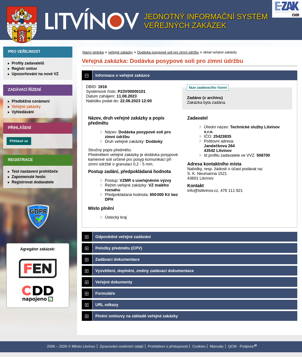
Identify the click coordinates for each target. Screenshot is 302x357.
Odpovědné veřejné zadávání (123, 236)
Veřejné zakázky (26, 106)
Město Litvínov (75, 21)
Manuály (217, 346)
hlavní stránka (93, 52)
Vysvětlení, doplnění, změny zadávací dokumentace (144, 270)
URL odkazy (106, 304)
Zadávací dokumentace (117, 259)
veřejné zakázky (120, 52)
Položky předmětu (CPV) (118, 248)
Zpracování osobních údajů (121, 346)
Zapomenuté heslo (28, 177)
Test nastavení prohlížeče (35, 171)
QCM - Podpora (241, 346)
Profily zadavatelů (28, 63)
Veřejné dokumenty (113, 282)
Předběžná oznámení (31, 101)
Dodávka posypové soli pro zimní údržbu (168, 52)
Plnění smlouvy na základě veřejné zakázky (136, 316)
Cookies (198, 346)
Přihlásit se (19, 141)
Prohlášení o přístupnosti (168, 346)
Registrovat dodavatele (33, 182)
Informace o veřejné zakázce (122, 75)
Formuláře (105, 293)
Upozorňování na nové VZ (35, 74)
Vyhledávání (23, 112)
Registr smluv (24, 68)
